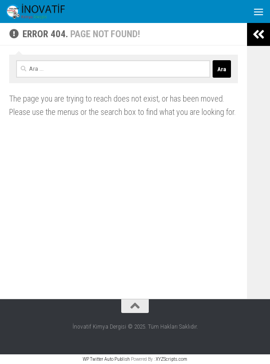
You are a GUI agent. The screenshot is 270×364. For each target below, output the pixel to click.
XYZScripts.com (171, 359)
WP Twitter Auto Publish (106, 359)
